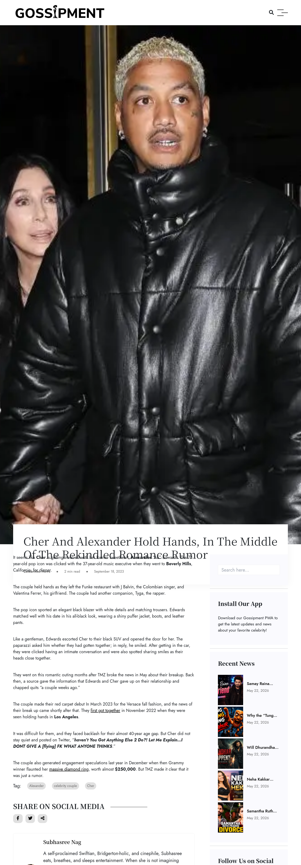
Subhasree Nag (62, 841)
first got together (105, 710)
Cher (90, 785)
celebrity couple (65, 785)
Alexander (36, 785)
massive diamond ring (69, 769)
